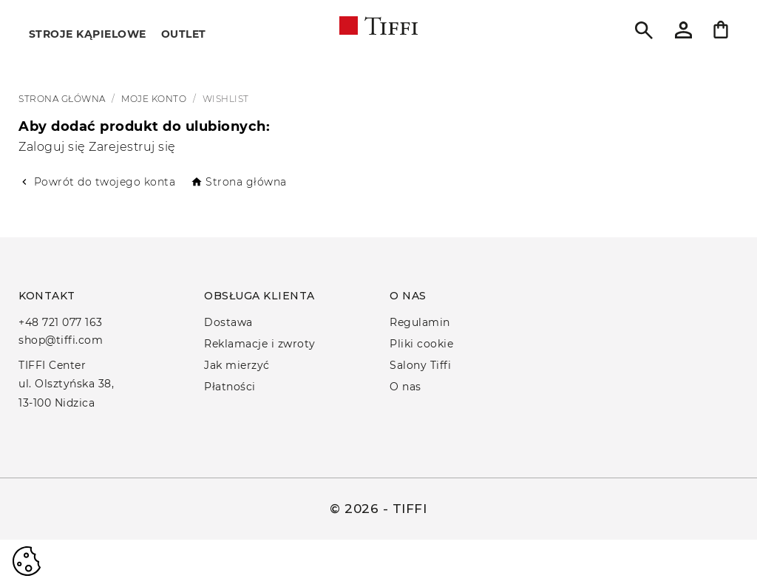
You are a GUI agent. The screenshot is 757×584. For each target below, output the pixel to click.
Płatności (230, 386)
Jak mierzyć (237, 365)
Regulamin (420, 322)
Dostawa (228, 322)
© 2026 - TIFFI (378, 508)
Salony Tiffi (420, 365)
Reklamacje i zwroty (260, 343)
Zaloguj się (53, 147)
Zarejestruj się (132, 147)
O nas (405, 386)
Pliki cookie (421, 343)
